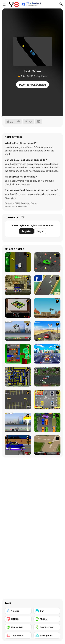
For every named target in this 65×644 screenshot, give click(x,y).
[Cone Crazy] (47, 262)
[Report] (28, 121)
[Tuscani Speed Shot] (47, 331)
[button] (10, 198)
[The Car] (18, 308)
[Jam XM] (47, 376)
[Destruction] (18, 422)
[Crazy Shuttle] (18, 285)
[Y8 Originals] (47, 635)
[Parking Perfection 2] (47, 422)
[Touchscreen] (47, 627)
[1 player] (18, 611)
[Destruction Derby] (18, 399)
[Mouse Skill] (18, 627)
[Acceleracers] (18, 376)
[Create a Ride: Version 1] (18, 445)
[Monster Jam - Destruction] (18, 331)
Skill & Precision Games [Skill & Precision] (26, 203)
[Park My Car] (47, 399)
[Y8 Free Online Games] (14, 4)
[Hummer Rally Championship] (47, 445)
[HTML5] (18, 619)
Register (26, 231)
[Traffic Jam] (18, 354)
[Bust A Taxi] (18, 262)
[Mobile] (47, 619)
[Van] (47, 285)
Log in (40, 231)
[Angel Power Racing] (47, 354)
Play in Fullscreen (32, 84)
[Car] (47, 611)
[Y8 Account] (18, 635)
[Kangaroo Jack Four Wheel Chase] (47, 308)
